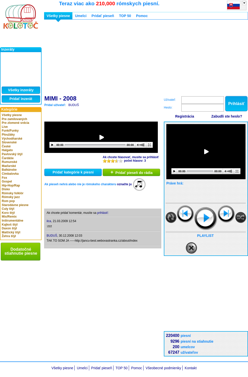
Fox (4, 177)
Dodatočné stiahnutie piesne (21, 251)
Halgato (7, 150)
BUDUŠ (73, 105)
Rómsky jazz (11, 197)
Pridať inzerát (21, 99)
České (6, 146)
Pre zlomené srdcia (15, 123)
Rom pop (8, 201)
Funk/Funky (10, 130)
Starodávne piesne (15, 205)
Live (5, 127)
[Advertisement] (118, 58)
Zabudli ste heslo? (226, 116)
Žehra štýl (9, 236)
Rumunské (9, 162)
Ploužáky (8, 134)
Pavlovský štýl (12, 154)
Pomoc (142, 16)
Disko (6, 189)
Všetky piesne (12, 115)
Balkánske (9, 169)
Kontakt (190, 368)
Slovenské (9, 142)
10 (121, 161)
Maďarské (9, 166)
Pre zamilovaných (14, 119)
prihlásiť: (103, 213)
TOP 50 (125, 16)
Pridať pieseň (102, 16)
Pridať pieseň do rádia (131, 172)
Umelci (80, 16)
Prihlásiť (236, 104)
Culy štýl (8, 209)
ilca (49, 221)
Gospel (7, 181)
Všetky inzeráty (21, 90)
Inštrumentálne (12, 220)
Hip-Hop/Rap (11, 185)
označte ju (124, 184)
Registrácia (184, 116)
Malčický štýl (11, 232)
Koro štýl (8, 213)
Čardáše (8, 158)
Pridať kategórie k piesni (73, 172)
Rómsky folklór (13, 193)
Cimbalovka (10, 173)
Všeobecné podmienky (163, 368)
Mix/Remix (9, 216)
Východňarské (12, 138)
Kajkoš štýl (10, 224)
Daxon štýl (9, 228)
